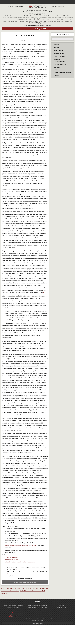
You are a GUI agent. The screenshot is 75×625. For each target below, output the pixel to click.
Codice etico (27, 2)
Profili (56, 69)
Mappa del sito (35, 623)
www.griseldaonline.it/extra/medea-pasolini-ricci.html (20, 545)
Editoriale (56, 44)
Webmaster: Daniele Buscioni (37, 620)
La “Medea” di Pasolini (11, 557)
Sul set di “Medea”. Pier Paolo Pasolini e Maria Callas (20, 562)
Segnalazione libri (44, 2)
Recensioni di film (60, 61)
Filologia (56, 47)
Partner (54, 6)
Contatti (61, 6)
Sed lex (57, 75)
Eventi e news (35, 2)
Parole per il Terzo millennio (63, 72)
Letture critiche (32, 582)
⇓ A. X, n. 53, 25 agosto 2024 (37, 29)
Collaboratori (53, 2)
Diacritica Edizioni (63, 2)
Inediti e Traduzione (59, 56)
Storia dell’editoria (59, 53)
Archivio (10, 6)
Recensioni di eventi (60, 64)
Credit (41, 623)
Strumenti (57, 67)
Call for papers (18, 6)
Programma (9, 2)
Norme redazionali (17, 2)
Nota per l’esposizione (11, 559)
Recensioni (57, 59)
